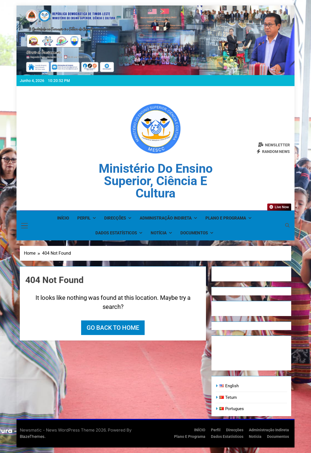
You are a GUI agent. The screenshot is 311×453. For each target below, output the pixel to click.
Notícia (159, 232)
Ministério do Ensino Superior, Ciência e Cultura (156, 181)
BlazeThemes (32, 436)
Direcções (115, 218)
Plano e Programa (225, 218)
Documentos (194, 232)
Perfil (83, 218)
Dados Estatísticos (116, 232)
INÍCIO (63, 218)
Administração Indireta (166, 218)
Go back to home (113, 327)
